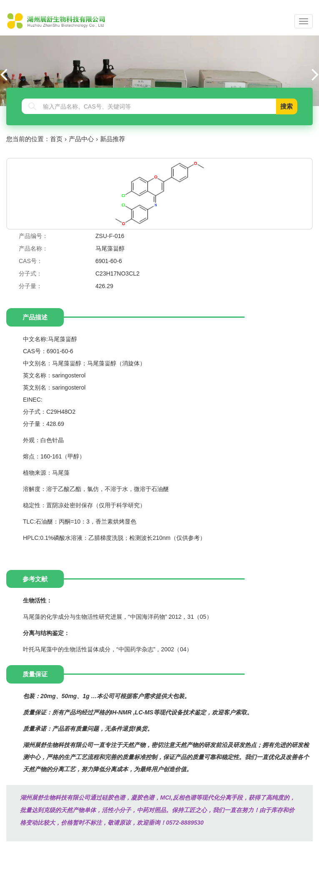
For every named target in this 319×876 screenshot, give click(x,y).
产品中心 (81, 138)
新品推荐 (112, 138)
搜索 (286, 106)
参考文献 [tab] (35, 578)
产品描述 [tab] (35, 317)
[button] (315, 73)
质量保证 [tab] (35, 674)
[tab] (154, 317)
